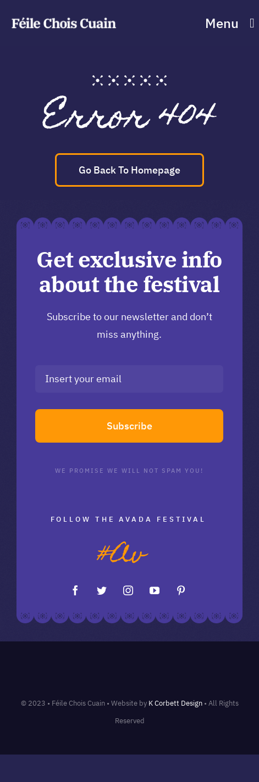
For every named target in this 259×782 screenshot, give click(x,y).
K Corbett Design (175, 703)
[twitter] (101, 590)
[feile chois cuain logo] (64, 18)
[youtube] (154, 590)
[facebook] (75, 590)
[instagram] (128, 590)
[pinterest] (180, 590)
